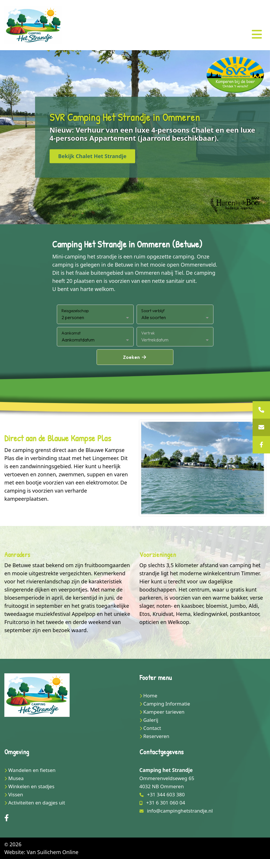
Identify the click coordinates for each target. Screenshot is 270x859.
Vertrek (148, 333)
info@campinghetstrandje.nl (180, 810)
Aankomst (71, 333)
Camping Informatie (166, 703)
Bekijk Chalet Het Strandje (92, 156)
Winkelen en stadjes (31, 786)
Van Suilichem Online (52, 852)
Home (150, 695)
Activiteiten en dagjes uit (36, 802)
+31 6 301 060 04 (165, 802)
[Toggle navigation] (257, 34)
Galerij (150, 720)
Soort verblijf (153, 310)
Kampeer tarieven (163, 711)
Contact (152, 728)
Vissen (15, 794)
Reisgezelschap (75, 310)
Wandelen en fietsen (31, 770)
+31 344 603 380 (166, 794)
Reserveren (156, 736)
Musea (15, 778)
